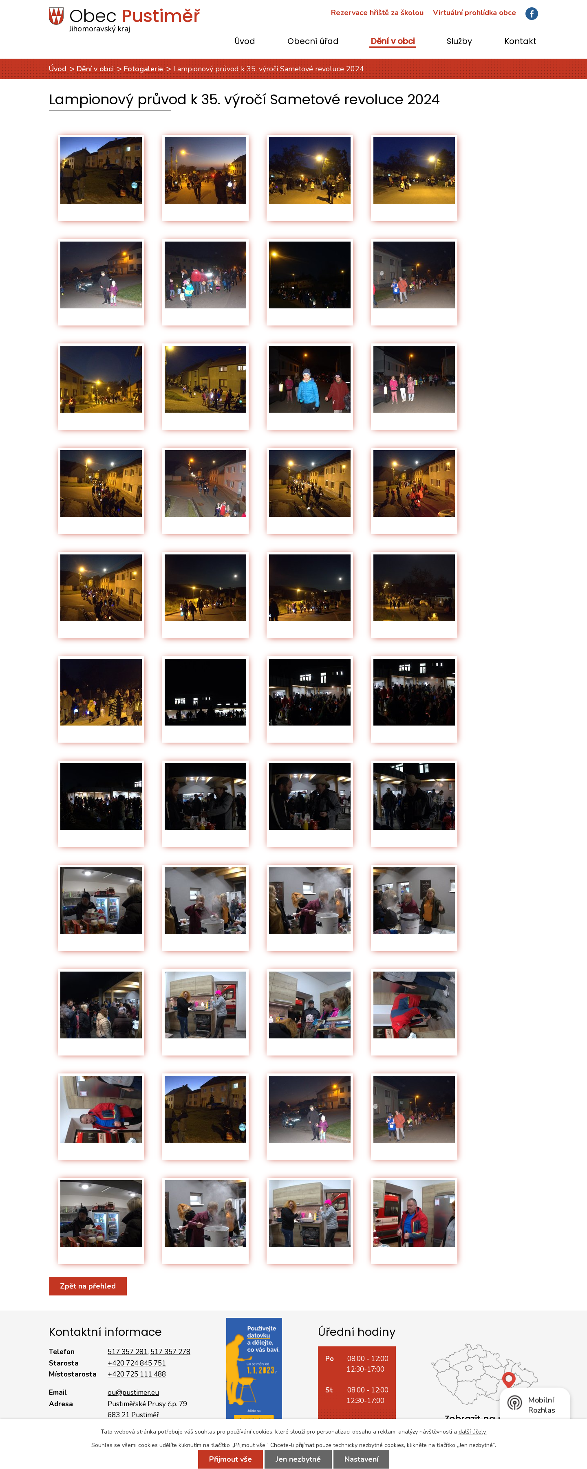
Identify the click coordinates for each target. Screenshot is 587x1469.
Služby (459, 42)
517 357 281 (128, 1352)
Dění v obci (393, 42)
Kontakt (520, 42)
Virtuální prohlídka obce (474, 13)
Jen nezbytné (298, 1459)
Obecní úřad (313, 42)
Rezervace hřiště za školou (377, 13)
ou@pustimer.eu (133, 1392)
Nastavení (361, 1459)
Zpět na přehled (88, 1286)
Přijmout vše (230, 1459)
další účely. (473, 1432)
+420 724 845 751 (137, 1363)
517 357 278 (170, 1352)
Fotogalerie (143, 69)
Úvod (245, 42)
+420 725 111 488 (137, 1374)
